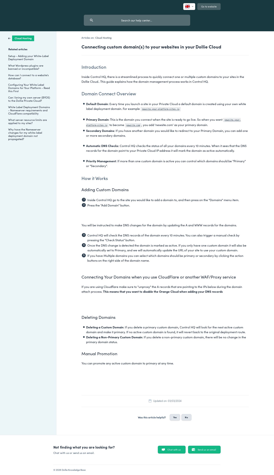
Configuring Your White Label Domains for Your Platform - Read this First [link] (29, 88)
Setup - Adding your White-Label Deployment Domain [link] (28, 57)
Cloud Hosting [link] (103, 37)
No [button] (186, 417)
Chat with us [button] (174, 449)
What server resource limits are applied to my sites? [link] (27, 121)
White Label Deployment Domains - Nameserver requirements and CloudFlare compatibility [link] (29, 110)
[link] (21, 38)
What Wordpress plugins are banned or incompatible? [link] (25, 67)
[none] (189, 6)
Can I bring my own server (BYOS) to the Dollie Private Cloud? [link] (29, 98)
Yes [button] (175, 417)
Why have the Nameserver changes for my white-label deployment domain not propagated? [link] (25, 134)
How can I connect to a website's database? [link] (28, 76)
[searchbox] (137, 20)
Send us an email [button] (207, 449)
